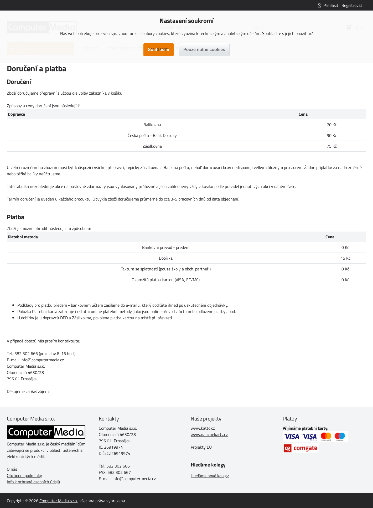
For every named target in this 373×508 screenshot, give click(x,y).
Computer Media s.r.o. (58, 500)
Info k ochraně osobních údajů (33, 482)
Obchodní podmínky (24, 475)
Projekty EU (201, 447)
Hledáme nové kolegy (210, 476)
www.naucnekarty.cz (209, 434)
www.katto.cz (203, 428)
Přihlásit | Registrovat (342, 5)
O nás (12, 469)
